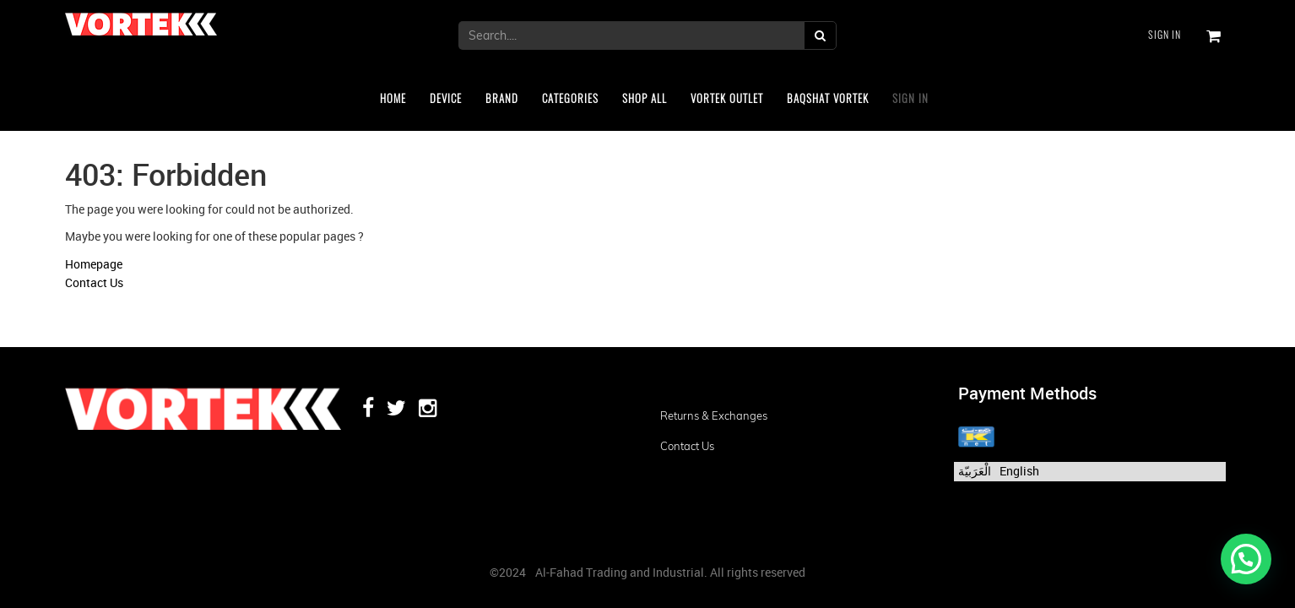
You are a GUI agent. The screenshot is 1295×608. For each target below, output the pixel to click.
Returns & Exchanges (713, 415)
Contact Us (94, 282)
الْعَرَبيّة (974, 471)
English (1019, 471)
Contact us (687, 446)
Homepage (93, 264)
